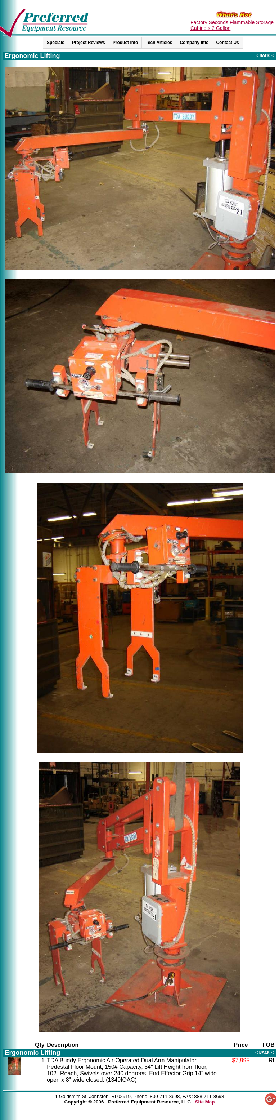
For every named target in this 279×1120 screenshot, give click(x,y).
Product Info (125, 42)
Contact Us (227, 42)
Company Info (194, 42)
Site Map (205, 1102)
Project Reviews (88, 42)
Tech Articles (158, 42)
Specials (55, 42)
